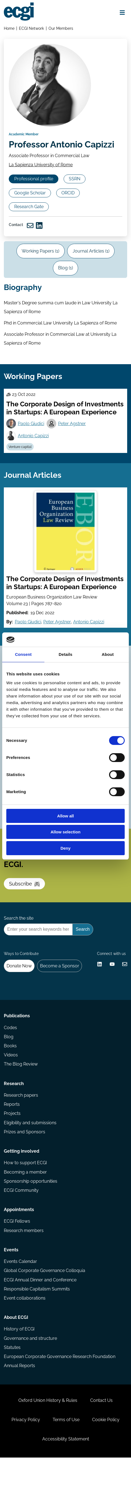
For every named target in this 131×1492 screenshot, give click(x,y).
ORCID (69, 207)
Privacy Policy (25, 1452)
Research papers (21, 1122)
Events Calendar (20, 1291)
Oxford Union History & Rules (47, 1433)
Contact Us (101, 1433)
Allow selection (65, 832)
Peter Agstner (72, 441)
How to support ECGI (25, 1191)
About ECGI (16, 1348)
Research (14, 1110)
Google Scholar (30, 207)
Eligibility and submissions (30, 1150)
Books (10, 1072)
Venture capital (20, 465)
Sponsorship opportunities (30, 1209)
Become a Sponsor (60, 990)
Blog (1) (65, 284)
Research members (24, 1260)
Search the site (18, 941)
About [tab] (108, 654)
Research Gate (29, 221)
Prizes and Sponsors (24, 1159)
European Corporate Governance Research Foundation (59, 1388)
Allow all (65, 816)
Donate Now (19, 990)
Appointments (19, 1239)
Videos (11, 1082)
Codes (10, 1054)
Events (11, 1279)
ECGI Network (31, 28)
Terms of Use (66, 1452)
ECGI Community (21, 1219)
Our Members (61, 28)
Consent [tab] (23, 654)
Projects (12, 1141)
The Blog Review (21, 1091)
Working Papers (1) (40, 266)
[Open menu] (121, 13)
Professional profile (34, 193)
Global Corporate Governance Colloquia (44, 1301)
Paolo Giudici (31, 441)
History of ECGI (19, 1360)
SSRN (75, 193)
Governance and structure (30, 1369)
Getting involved (21, 1179)
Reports (12, 1132)
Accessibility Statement (65, 1472)
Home (9, 28)
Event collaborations (24, 1328)
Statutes (12, 1378)
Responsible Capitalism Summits (37, 1319)
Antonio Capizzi (33, 453)
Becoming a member (25, 1200)
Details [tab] (65, 654)
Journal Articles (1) (91, 266)
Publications (17, 1042)
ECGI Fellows (17, 1251)
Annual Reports (19, 1397)
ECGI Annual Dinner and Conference (40, 1310)
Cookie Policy (106, 1452)
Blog (8, 1063)
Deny (66, 848)
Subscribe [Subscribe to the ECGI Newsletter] (24, 906)
